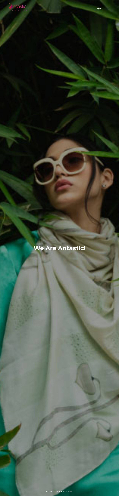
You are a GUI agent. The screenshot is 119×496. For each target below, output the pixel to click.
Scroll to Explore (59, 487)
